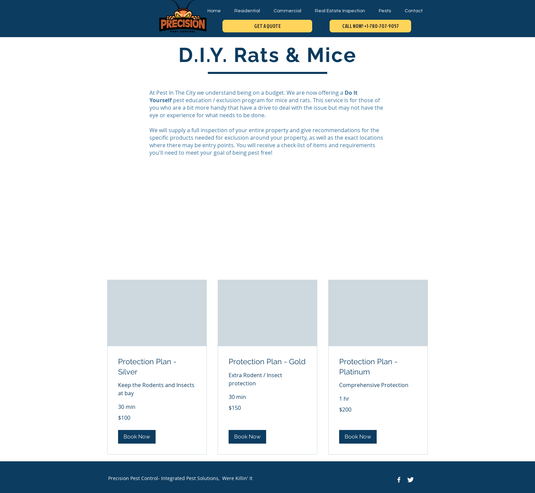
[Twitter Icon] (410, 479)
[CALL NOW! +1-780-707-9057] (370, 26)
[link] (157, 367)
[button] (137, 437)
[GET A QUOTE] (267, 26)
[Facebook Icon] (399, 479)
